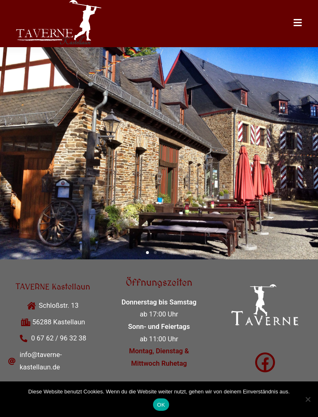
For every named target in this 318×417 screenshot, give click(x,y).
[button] (147, 252)
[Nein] (308, 399)
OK (161, 405)
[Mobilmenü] (298, 23)
